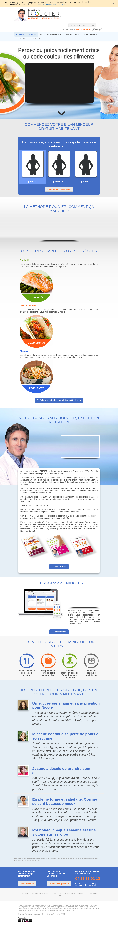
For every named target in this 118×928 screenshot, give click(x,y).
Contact (25, 893)
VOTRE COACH (72, 34)
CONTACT (37, 39)
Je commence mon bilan (59, 189)
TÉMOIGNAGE (22, 39)
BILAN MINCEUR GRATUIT (51, 34)
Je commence (27, 884)
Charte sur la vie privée (74, 893)
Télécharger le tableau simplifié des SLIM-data (59, 400)
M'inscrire (74, 25)
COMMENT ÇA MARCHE (26, 34)
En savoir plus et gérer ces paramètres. (50, 4)
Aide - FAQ (57, 893)
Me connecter (88, 25)
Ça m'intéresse (59, 566)
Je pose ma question (59, 884)
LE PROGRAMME (90, 34)
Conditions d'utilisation (40, 893)
